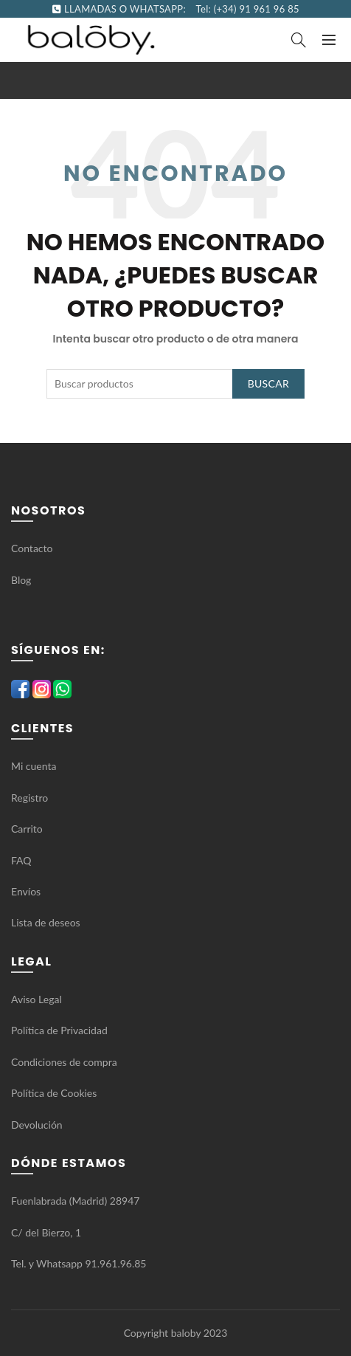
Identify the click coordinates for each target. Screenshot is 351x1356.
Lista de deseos (45, 922)
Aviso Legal (36, 999)
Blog (21, 580)
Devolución (37, 1124)
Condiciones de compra (64, 1062)
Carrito (27, 828)
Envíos (26, 891)
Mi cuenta (33, 766)
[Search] (298, 40)
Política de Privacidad (59, 1030)
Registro (29, 797)
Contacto (31, 548)
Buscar (268, 383)
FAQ (22, 860)
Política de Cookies (54, 1093)
